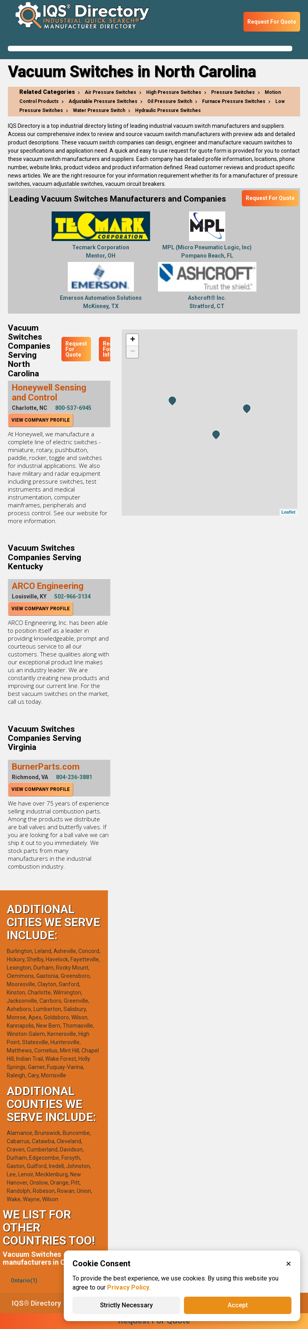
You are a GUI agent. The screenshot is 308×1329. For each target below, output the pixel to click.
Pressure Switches (233, 92)
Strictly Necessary (126, 1305)
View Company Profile (40, 420)
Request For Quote (271, 22)
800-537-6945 (73, 408)
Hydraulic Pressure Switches (168, 110)
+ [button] (132, 340)
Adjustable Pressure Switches (103, 101)
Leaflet (288, 512)
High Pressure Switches (173, 92)
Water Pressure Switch (99, 110)
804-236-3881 (74, 777)
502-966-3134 (72, 596)
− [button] (132, 352)
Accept (238, 1305)
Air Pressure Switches (110, 92)
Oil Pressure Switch (169, 101)
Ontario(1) (24, 1280)
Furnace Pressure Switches (233, 101)
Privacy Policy (128, 1287)
